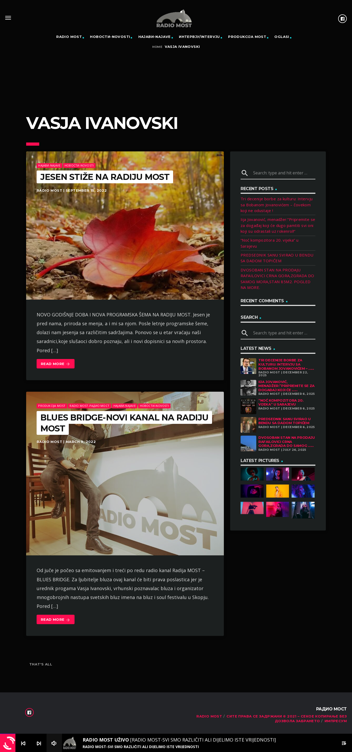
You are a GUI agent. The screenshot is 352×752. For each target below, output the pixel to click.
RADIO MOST (69, 37)
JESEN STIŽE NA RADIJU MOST (104, 177)
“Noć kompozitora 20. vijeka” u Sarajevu (280, 402)
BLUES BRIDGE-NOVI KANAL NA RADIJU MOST (124, 423)
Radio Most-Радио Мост (89, 406)
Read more (55, 364)
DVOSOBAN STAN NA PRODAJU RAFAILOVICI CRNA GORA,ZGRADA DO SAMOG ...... (286, 441)
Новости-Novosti (110, 37)
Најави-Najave (154, 37)
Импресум (336, 721)
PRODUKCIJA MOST (247, 37)
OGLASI (281, 37)
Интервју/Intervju (199, 37)
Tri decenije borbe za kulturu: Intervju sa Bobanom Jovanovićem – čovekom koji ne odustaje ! (277, 204)
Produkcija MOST (51, 406)
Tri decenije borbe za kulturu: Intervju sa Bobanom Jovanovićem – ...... (286, 364)
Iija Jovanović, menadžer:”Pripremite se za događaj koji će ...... (286, 386)
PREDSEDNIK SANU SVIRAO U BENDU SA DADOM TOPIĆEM (284, 421)
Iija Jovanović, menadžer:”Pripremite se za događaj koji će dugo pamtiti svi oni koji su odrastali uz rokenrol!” (278, 225)
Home (157, 46)
